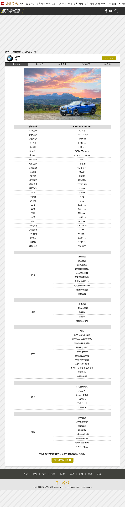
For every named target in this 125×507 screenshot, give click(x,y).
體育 (114, 3)
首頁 (25, 472)
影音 (86, 3)
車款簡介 (40, 64)
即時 (22, 3)
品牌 (81, 472)
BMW (27, 52)
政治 (33, 3)
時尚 (108, 3)
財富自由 (41, 3)
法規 (72, 472)
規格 (99, 472)
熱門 (28, 3)
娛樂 (97, 3)
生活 (59, 3)
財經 (92, 3)
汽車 (103, 3)
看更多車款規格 (61, 459)
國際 (70, 3)
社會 (54, 3)
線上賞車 (62, 64)
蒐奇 (81, 3)
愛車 (90, 472)
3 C (119, 3)
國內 (44, 472)
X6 (35, 52)
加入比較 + (109, 58)
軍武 (48, 3)
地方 (75, 3)
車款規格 (17, 64)
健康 (64, 3)
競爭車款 (108, 64)
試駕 (62, 472)
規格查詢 (17, 52)
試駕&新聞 (85, 64)
